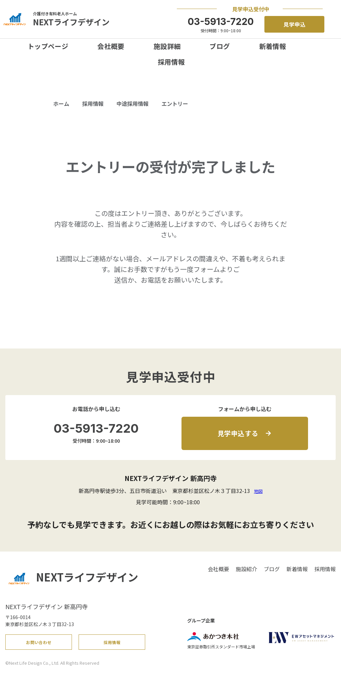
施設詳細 (167, 46)
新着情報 (272, 46)
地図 (258, 491)
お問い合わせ (39, 645)
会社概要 (111, 46)
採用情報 (171, 62)
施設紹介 (246, 569)
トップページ (48, 46)
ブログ (219, 46)
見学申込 (294, 24)
